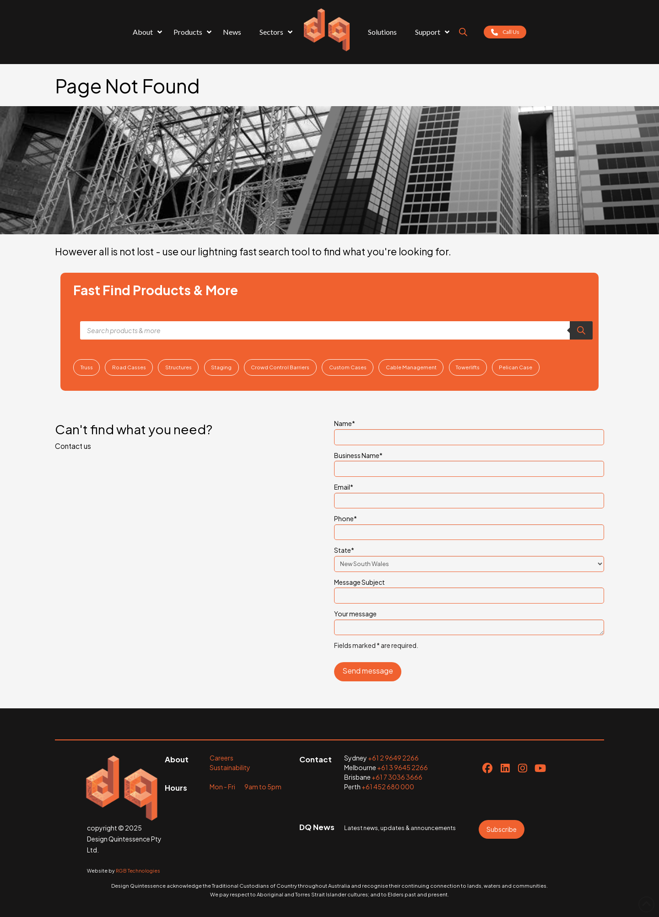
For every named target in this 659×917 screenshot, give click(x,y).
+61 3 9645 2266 (402, 767)
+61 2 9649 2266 (393, 758)
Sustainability (230, 767)
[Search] (581, 330)
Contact (315, 759)
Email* (469, 494)
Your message (469, 619)
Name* (469, 430)
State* (469, 557)
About (177, 759)
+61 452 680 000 (388, 786)
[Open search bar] (463, 32)
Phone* (469, 525)
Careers (221, 758)
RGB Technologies (138, 871)
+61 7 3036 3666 (397, 777)
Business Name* (469, 462)
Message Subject (469, 589)
